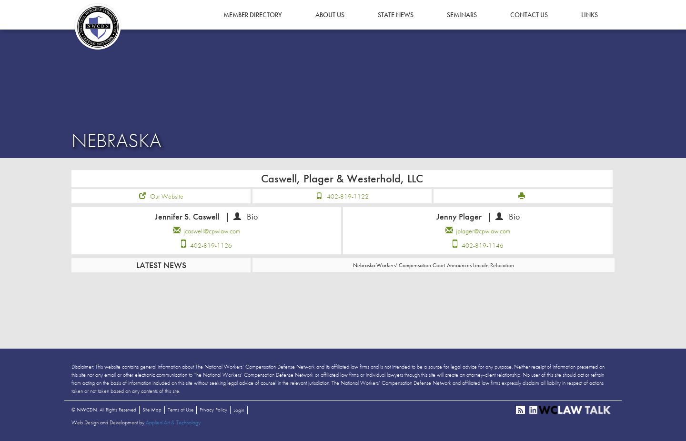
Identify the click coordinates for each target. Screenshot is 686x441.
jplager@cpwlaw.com (483, 231)
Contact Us (529, 14)
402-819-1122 (348, 196)
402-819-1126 (211, 245)
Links (589, 14)
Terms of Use (180, 409)
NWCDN (97, 26)
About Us (329, 14)
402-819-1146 (483, 245)
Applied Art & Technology (173, 422)
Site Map (151, 409)
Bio (252, 216)
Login (238, 410)
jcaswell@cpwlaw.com (211, 231)
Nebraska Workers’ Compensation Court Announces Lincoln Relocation (433, 265)
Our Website (166, 196)
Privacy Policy (213, 409)
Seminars (462, 14)
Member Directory (252, 14)
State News (396, 14)
